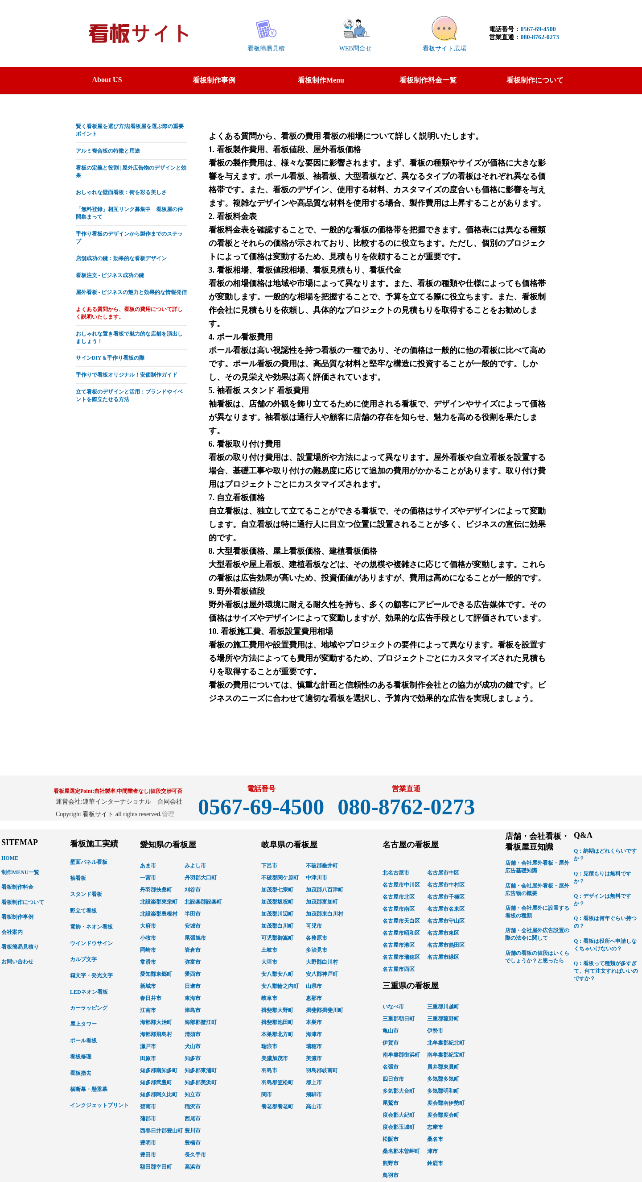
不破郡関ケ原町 (280, 878)
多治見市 (316, 950)
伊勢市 (435, 1031)
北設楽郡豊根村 (158, 914)
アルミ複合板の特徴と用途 (108, 151)
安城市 (193, 926)
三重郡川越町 (443, 1007)
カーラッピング (88, 1008)
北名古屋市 (396, 873)
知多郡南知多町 (158, 1070)
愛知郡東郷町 (156, 974)
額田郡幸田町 (156, 1167)
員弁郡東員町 (443, 1067)
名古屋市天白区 (401, 921)
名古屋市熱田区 (446, 945)
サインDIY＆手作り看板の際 (110, 358)
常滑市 (148, 962)
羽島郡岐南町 (322, 1070)
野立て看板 (83, 911)
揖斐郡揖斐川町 (324, 1010)
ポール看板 (83, 1040)
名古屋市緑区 (443, 957)
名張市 (391, 1067)
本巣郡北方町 (277, 1034)
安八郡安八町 (277, 974)
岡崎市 (148, 950)
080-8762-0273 (539, 37)
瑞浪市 (269, 1046)
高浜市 (193, 1167)
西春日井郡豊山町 (161, 1131)
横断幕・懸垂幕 (88, 1089)
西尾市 (193, 1119)
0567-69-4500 (538, 29)
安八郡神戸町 (322, 974)
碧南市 (148, 1106)
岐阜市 (269, 998)
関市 (266, 1094)
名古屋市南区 (399, 909)
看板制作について (22, 902)
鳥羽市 (391, 1175)
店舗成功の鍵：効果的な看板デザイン (121, 258)
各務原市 (316, 938)
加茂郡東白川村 (324, 914)
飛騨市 (314, 1094)
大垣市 (269, 962)
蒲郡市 (148, 1119)
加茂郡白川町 (277, 926)
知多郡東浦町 (201, 1070)
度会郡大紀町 (399, 1115)
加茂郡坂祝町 (277, 902)
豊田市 (148, 1155)
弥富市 (193, 962)
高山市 (314, 1106)
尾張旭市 (195, 938)
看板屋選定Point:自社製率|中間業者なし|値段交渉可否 (118, 791)
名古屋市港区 (399, 945)
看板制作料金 (17, 887)
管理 (168, 814)
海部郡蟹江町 (201, 1022)
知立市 (193, 1094)
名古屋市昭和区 (401, 933)
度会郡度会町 (443, 1115)
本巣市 (314, 1022)
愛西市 (193, 974)
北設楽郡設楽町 (203, 902)
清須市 (193, 1034)
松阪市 (391, 1139)
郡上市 (314, 1082)
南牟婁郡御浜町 (401, 1055)
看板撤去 (80, 1073)
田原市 (148, 1058)
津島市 (193, 1010)
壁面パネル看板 (88, 862)
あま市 (148, 866)
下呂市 (269, 866)
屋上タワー (83, 1024)
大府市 (148, 926)
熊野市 (391, 1163)
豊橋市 (193, 1143)
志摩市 (435, 1127)
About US (107, 79)
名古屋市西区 (399, 969)
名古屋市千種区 (446, 897)
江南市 (148, 1010)
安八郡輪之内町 (280, 986)
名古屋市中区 (443, 873)
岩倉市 (193, 950)
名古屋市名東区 (446, 909)
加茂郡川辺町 (277, 914)
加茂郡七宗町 (277, 890)
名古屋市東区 (443, 933)
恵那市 (314, 998)
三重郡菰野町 (443, 1019)
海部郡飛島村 (156, 1034)
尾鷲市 (391, 1103)
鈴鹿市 (435, 1163)
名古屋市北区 (399, 897)
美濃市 (314, 1058)
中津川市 (316, 878)
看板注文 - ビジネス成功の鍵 (110, 275)
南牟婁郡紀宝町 (446, 1055)
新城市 (148, 986)
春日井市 (150, 998)
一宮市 (148, 878)
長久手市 (195, 1155)
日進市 (193, 986)
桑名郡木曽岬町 (401, 1151)
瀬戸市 (148, 1046)
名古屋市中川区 (401, 885)
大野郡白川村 (322, 962)
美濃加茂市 (274, 1058)
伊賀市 (391, 1043)
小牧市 (148, 938)
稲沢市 (193, 1106)
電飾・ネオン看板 (91, 927)
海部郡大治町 (156, 1022)
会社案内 (12, 932)
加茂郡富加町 (322, 902)
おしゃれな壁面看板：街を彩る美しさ (121, 192)
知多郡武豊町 (156, 1082)
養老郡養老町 (277, 1106)
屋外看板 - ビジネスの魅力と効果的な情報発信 (131, 292)
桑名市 (435, 1139)
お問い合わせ (17, 961)
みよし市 (195, 866)
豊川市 (193, 1131)
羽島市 (269, 1070)
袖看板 (78, 878)
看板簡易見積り (20, 947)
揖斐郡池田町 (277, 1022)
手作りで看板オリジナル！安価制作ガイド (126, 375)
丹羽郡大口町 (201, 878)
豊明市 (148, 1143)
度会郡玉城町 (399, 1127)
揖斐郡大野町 (277, 1010)
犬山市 (193, 1046)
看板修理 (80, 1056)
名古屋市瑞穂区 (401, 957)
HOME (9, 858)
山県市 (314, 986)
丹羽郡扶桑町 (156, 890)
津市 (432, 1151)
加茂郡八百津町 (324, 890)
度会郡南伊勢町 (446, 1103)
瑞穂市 (314, 1046)
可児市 (314, 926)
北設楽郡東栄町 (158, 902)
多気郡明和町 (443, 1091)
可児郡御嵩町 (277, 938)
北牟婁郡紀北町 (446, 1043)
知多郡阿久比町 (158, 1094)
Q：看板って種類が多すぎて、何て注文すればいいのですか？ (606, 971)
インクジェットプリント (99, 1105)
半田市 (193, 914)
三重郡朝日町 (399, 1019)
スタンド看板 (86, 894)
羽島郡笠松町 (277, 1082)
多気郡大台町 (399, 1091)
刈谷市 (193, 890)
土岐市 (269, 950)
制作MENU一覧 (20, 872)
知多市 (193, 1058)
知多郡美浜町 (201, 1082)
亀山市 (391, 1031)
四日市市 (393, 1079)
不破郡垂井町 (322, 866)
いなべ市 (393, 1007)
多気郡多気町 (443, 1079)
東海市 (193, 998)
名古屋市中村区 (446, 885)
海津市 (314, 1034)
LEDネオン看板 (89, 992)
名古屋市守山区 (446, 921)
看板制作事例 (17, 917)
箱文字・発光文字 (91, 975)
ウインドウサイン (91, 943)
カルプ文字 (83, 959)
